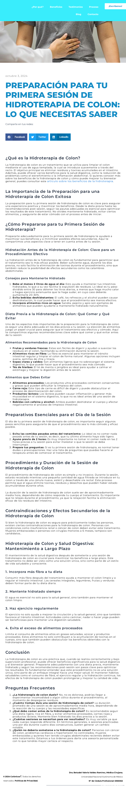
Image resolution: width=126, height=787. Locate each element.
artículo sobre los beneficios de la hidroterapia (78, 180)
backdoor (118, 785)
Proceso (93, 6)
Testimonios (76, 6)
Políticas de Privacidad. (26, 780)
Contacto (93, 14)
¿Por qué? (37, 6)
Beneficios (56, 6)
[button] (16, 136)
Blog (78, 14)
